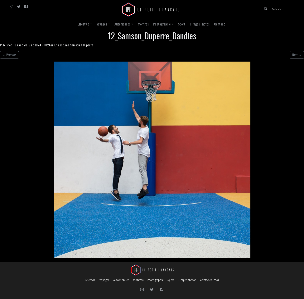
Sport (181, 23)
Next (297, 55)
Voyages (101, 23)
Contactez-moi (209, 280)
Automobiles (122, 23)
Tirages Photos (200, 23)
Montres (143, 23)
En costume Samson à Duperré (73, 44)
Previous (9, 55)
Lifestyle (83, 23)
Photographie (162, 23)
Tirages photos (187, 280)
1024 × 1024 (43, 44)
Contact (219, 23)
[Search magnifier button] (266, 9)
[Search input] (286, 9)
